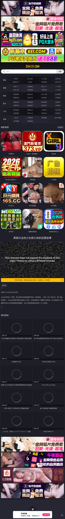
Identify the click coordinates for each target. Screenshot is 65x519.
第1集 (4, 285)
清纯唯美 (30, 105)
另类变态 (58, 98)
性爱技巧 (58, 113)
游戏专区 (58, 79)
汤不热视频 (58, 118)
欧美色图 (44, 102)
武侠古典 (58, 110)
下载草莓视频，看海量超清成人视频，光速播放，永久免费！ (38, 280)
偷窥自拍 (16, 102)
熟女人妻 (16, 90)
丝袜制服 (30, 90)
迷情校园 (16, 113)
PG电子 (16, 79)
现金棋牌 (44, 82)
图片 (4, 103)
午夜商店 (30, 118)
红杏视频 (16, 121)
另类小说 (30, 113)
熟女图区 (44, 105)
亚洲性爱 (16, 94)
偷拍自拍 (30, 94)
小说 (4, 111)
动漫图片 (58, 102)
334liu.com (32, 66)
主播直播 (44, 90)
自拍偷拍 (30, 86)
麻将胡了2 (16, 82)
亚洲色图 (30, 102)
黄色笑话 (44, 113)
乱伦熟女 (44, 98)
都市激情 (16, 110)
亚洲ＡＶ (16, 86)
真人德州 (30, 79)
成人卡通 (44, 94)
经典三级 (30, 98)
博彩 (4, 80)
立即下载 (46, 515)
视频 (4, 88)
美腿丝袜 (16, 105)
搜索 (60, 71)
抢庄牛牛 (58, 82)
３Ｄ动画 (58, 86)
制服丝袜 (16, 98)
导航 (4, 119)
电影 (4, 96)
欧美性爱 (58, 94)
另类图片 (58, 105)
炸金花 (30, 82)
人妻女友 (44, 110)
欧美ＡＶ (44, 86)
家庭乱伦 (30, 110)
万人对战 (44, 79)
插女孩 (16, 118)
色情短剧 (30, 121)
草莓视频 (44, 118)
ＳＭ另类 (58, 90)
